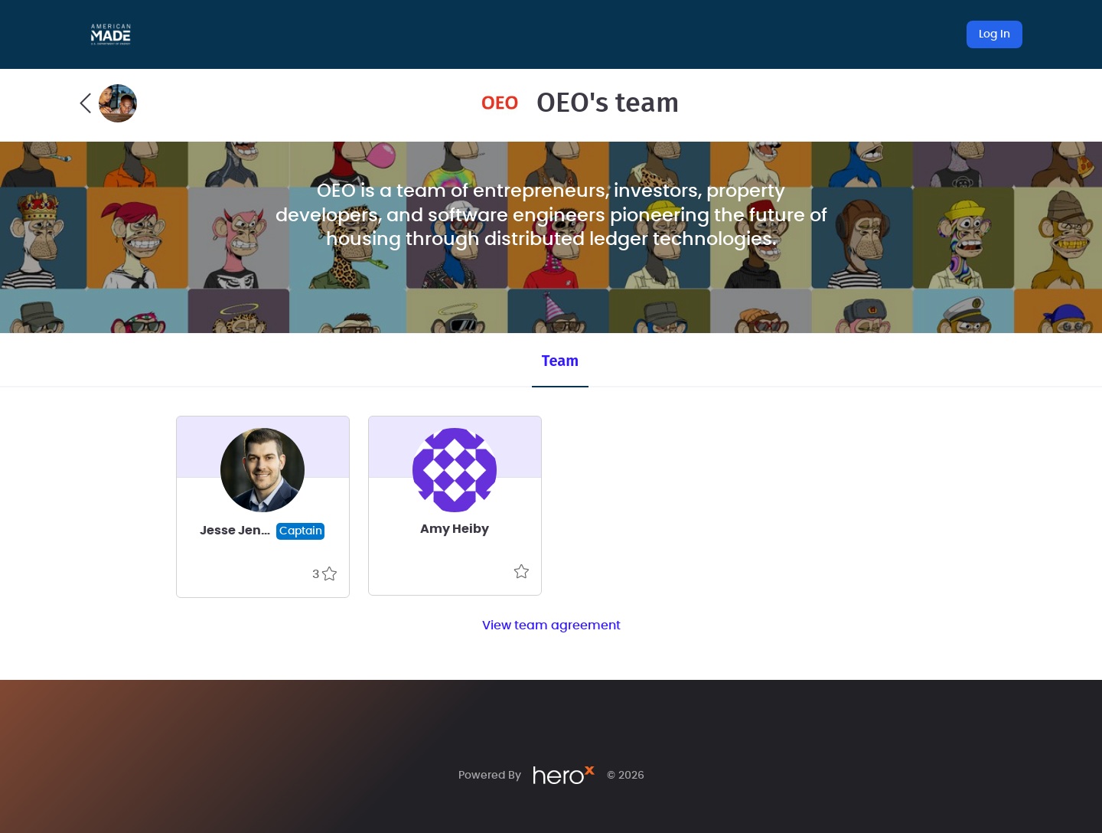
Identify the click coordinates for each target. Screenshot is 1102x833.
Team (560, 360)
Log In (994, 34)
